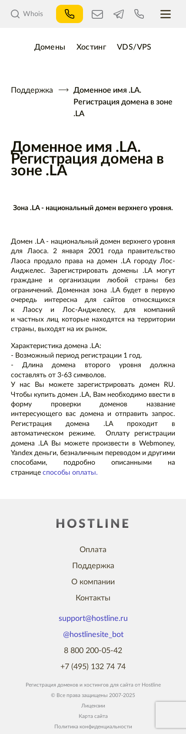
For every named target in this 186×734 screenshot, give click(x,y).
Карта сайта (93, 716)
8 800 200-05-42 (93, 651)
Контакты (93, 598)
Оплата (93, 550)
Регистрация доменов (52, 684)
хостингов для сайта (108, 684)
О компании (93, 582)
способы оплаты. (70, 472)
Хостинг (91, 47)
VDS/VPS (134, 47)
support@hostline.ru (93, 619)
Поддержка (32, 90)
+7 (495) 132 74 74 (93, 667)
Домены (49, 47)
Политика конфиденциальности (93, 726)
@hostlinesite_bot (93, 635)
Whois (27, 14)
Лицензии (93, 705)
